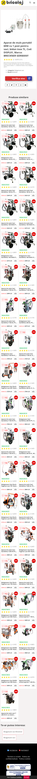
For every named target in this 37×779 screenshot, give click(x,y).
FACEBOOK (12, 750)
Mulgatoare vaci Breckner (13, 732)
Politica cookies (24, 759)
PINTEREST (24, 750)
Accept (26, 777)
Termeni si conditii (14, 757)
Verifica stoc (22, 78)
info (15, 130)
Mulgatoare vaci (9, 738)
